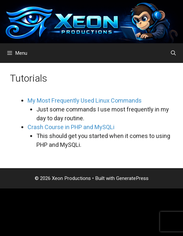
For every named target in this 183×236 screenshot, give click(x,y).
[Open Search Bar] (173, 53)
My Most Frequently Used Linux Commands (85, 100)
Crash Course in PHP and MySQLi (71, 127)
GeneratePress (132, 178)
